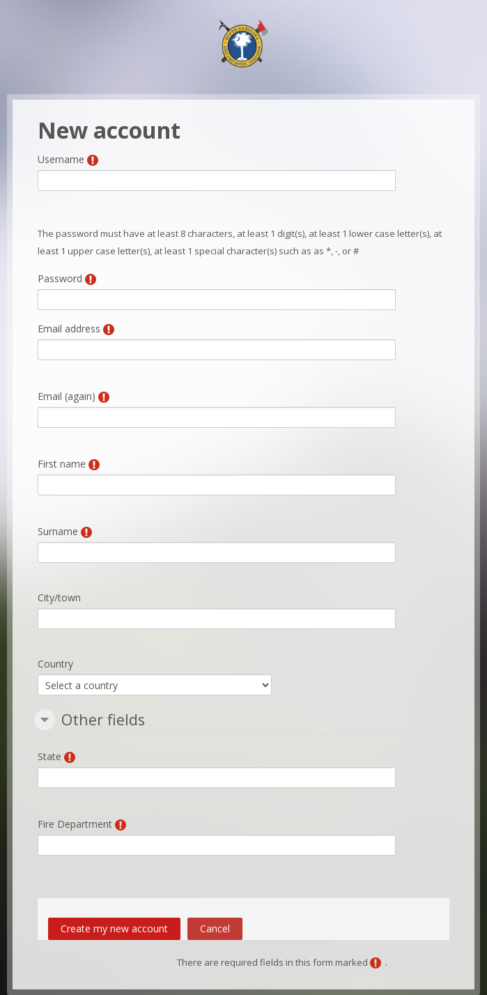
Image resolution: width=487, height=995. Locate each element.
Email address (69, 328)
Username (61, 159)
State (49, 756)
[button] (44, 719)
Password (60, 278)
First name (62, 463)
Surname (58, 531)
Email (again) (66, 396)
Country (55, 663)
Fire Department (75, 824)
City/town (59, 597)
